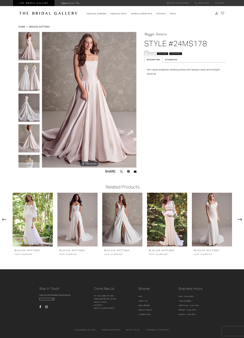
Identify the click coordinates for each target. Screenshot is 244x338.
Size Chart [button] (149, 52)
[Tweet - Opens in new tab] (121, 171)
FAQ (140, 296)
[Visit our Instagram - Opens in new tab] (46, 310)
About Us (143, 301)
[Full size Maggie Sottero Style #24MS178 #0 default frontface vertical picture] (89, 100)
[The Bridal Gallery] (48, 13)
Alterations (144, 314)
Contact (98, 305)
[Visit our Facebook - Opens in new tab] (40, 310)
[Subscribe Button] (70, 300)
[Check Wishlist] (223, 13)
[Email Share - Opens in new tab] (135, 171)
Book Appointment (187, 58)
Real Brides (144, 305)
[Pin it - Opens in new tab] (128, 171)
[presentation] (33, 220)
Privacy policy (133, 330)
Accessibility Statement (157, 330)
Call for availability (159, 65)
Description (153, 73)
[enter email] (56, 300)
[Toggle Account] (217, 13)
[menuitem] (96, 13)
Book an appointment (104, 308)
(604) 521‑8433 (100, 302)
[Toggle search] (220, 3)
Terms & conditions (111, 330)
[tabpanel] (29, 47)
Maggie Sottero (39, 26)
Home (21, 26)
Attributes (171, 73)
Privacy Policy (146, 310)
